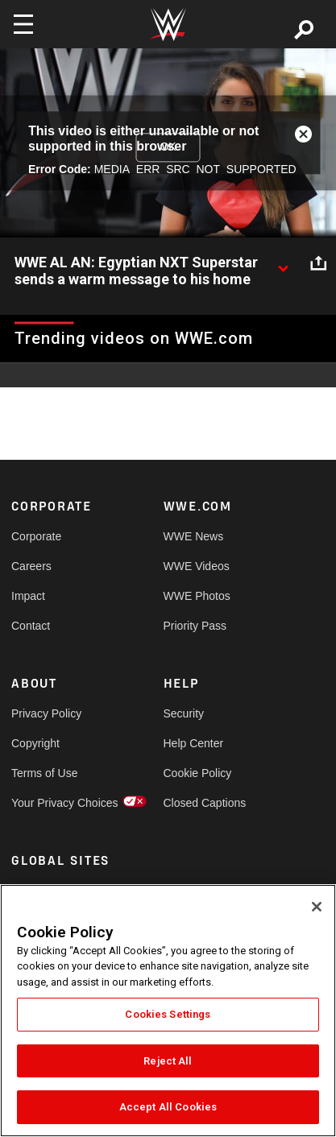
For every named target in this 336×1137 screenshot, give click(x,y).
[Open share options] (318, 263)
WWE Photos (197, 595)
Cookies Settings (167, 1014)
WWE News (194, 536)
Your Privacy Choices (49, 802)
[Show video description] (283, 263)
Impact (28, 595)
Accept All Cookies (168, 1107)
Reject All (167, 1061)
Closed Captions (201, 802)
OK (168, 146)
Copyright (35, 743)
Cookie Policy (198, 773)
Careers (31, 566)
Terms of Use (44, 773)
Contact (30, 625)
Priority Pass (195, 625)
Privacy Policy (46, 713)
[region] (168, 1010)
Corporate (36, 536)
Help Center (194, 743)
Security (184, 713)
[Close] (316, 906)
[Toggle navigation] (23, 24)
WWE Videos (197, 566)
